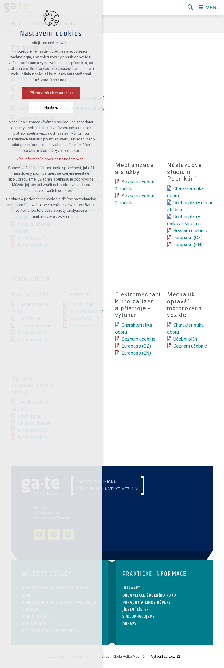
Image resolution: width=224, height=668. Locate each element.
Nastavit (51, 107)
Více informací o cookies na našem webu (51, 159)
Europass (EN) (187, 244)
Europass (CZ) (187, 237)
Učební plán (185, 339)
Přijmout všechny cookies (51, 93)
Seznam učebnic (190, 230)
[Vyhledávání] (190, 7)
